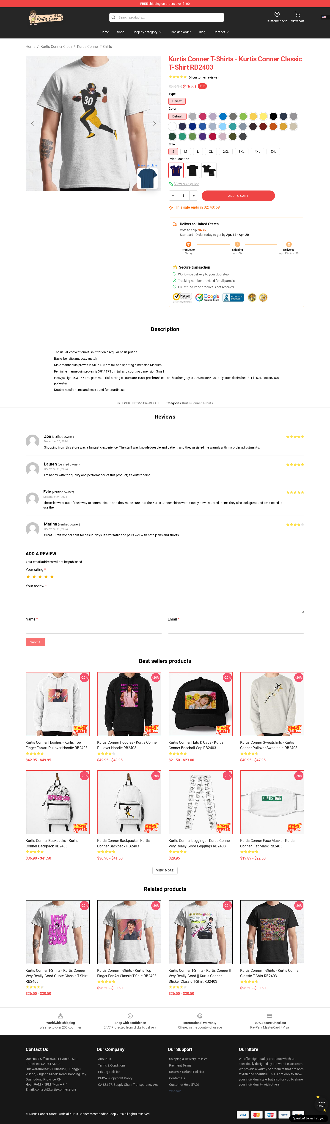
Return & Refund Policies (186, 1072)
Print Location (179, 159)
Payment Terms (180, 1065)
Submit (35, 642)
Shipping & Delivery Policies (188, 1059)
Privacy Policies (109, 1072)
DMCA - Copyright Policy (115, 1078)
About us (104, 1059)
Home (30, 46)
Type (172, 94)
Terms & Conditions (112, 1065)
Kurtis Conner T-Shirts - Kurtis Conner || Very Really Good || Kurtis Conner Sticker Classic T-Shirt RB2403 (200, 976)
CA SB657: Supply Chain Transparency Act (128, 1084)
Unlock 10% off (321, 1104)
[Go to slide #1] (70, 202)
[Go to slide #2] (93, 202)
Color (172, 108)
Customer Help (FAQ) (184, 1084)
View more (165, 870)
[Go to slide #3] (117, 202)
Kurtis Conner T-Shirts (94, 46)
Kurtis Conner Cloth (56, 46)
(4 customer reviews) (204, 77)
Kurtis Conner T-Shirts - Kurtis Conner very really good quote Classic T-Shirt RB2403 (57, 976)
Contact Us (177, 1078)
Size (172, 144)
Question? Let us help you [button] (308, 1118)
